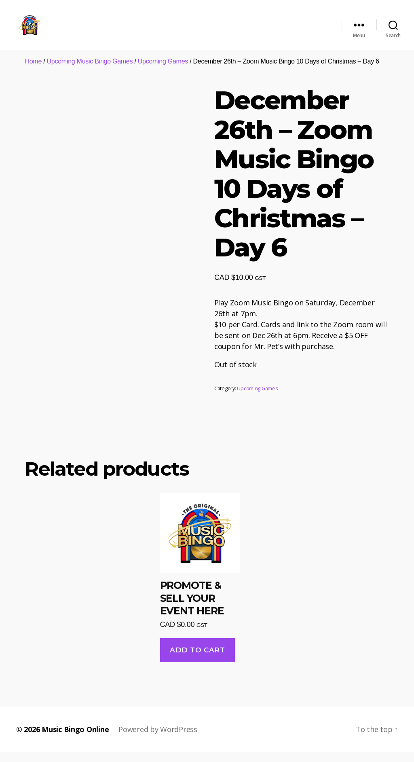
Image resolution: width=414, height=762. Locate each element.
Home (33, 70)
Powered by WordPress (157, 739)
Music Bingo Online (75, 739)
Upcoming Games (163, 70)
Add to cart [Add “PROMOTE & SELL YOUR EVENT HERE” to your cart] (197, 659)
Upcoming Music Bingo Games (90, 70)
